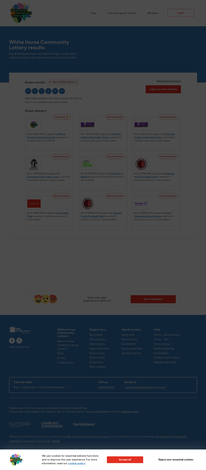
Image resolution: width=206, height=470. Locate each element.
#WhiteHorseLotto (19, 347)
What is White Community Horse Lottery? (68, 345)
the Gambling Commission (171, 436)
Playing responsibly (165, 362)
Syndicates (96, 362)
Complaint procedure (167, 357)
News (60, 353)
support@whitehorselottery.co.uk (145, 387)
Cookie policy (65, 362)
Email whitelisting (164, 348)
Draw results (97, 357)
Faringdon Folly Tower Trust (43, 176)
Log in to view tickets (163, 89)
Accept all (125, 459)
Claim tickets (97, 344)
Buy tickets (96, 334)
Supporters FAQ (99, 348)
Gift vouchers (97, 339)
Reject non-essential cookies (175, 459)
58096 (56, 441)
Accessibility (161, 353)
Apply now (128, 334)
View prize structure (169, 81)
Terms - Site (161, 339)
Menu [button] (153, 13)
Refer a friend (97, 366)
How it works (97, 353)
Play (93, 13)
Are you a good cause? (122, 13)
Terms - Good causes (167, 334)
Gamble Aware (130, 411)
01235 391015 (106, 387)
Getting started (131, 353)
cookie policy (76, 463)
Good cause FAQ (132, 348)
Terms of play (162, 344)
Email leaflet (129, 344)
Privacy (61, 358)
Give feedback (153, 299)
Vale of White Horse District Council (87, 436)
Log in (181, 12)
